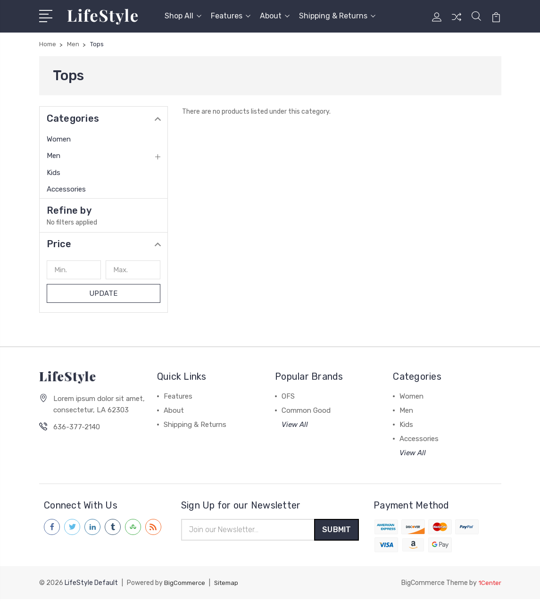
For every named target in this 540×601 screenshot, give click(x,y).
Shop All (183, 15)
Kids (53, 172)
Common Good (306, 410)
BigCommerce (186, 585)
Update (103, 293)
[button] (103, 244)
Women (59, 139)
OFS (288, 396)
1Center (489, 585)
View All (295, 424)
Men (53, 155)
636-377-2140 (76, 427)
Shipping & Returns (337, 15)
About (275, 15)
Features (230, 15)
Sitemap (229, 585)
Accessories (66, 189)
